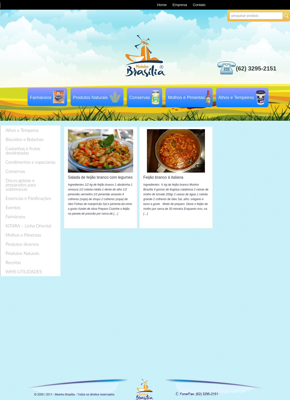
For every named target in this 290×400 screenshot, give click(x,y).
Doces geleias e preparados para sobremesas (21, 185)
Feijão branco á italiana (163, 177)
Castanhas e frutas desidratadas (23, 150)
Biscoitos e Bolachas (25, 139)
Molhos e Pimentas (186, 97)
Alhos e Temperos (22, 130)
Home (162, 5)
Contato (199, 5)
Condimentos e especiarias (31, 162)
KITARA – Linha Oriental (28, 225)
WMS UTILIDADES (24, 271)
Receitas (13, 262)
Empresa (180, 5)
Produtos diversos (22, 244)
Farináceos (40, 97)
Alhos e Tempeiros (236, 97)
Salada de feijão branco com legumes (100, 177)
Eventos (13, 207)
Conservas (139, 97)
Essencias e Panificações (28, 198)
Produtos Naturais (90, 97)
